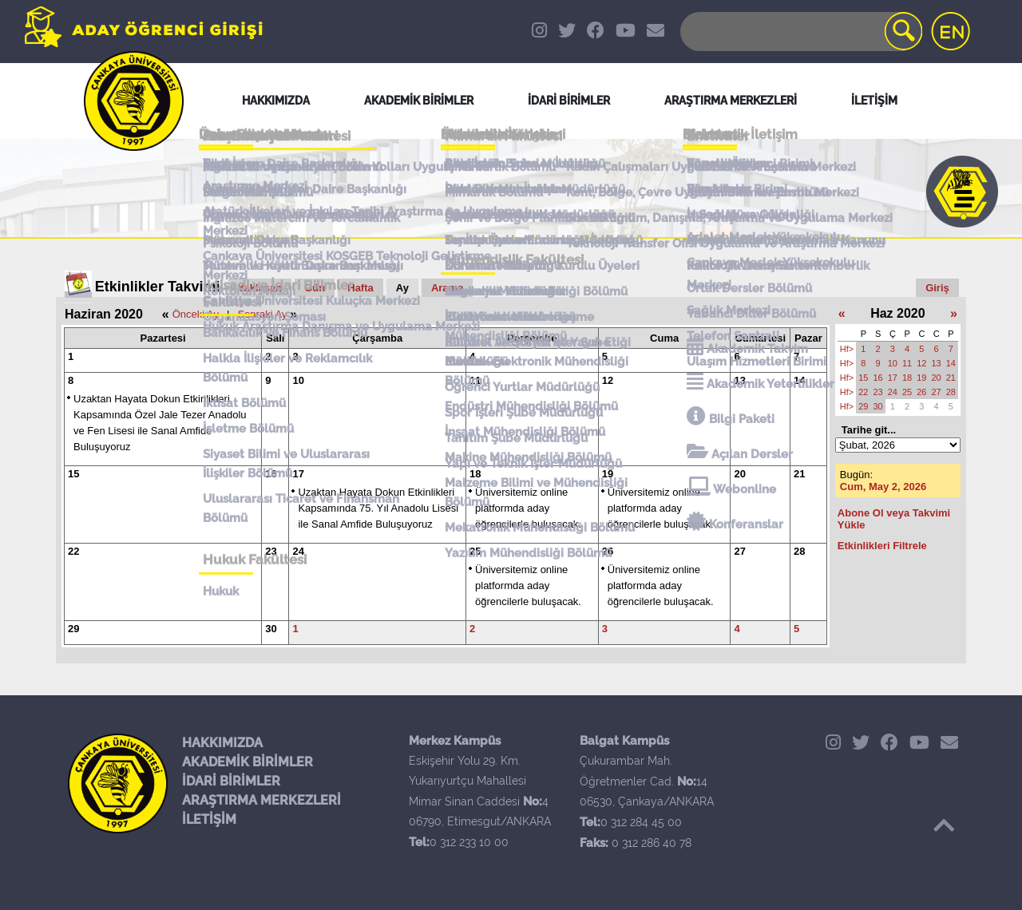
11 (475, 380)
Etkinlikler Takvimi (157, 287)
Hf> (847, 349)
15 (73, 474)
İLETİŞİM (209, 819)
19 (607, 474)
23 (270, 551)
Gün (314, 288)
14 (799, 380)
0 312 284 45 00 (641, 822)
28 (799, 551)
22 (73, 551)
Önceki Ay (195, 314)
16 (270, 474)
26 (607, 551)
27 (739, 551)
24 (297, 551)
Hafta (360, 288)
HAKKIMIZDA (222, 742)
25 (475, 551)
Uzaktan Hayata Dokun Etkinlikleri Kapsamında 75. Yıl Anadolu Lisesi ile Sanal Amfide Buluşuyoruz (378, 508)
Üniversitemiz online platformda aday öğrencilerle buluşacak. (528, 508)
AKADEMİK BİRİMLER (247, 762)
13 (739, 380)
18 (475, 474)
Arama (447, 288)
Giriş (937, 288)
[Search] (800, 31)
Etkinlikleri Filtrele (882, 546)
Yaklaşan (260, 288)
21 (799, 474)
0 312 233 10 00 (469, 842)
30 (270, 629)
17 (297, 474)
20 (739, 474)
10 (297, 380)
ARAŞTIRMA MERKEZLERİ (261, 800)
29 (73, 629)
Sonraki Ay (262, 314)
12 (607, 380)
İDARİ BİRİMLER (231, 781)
